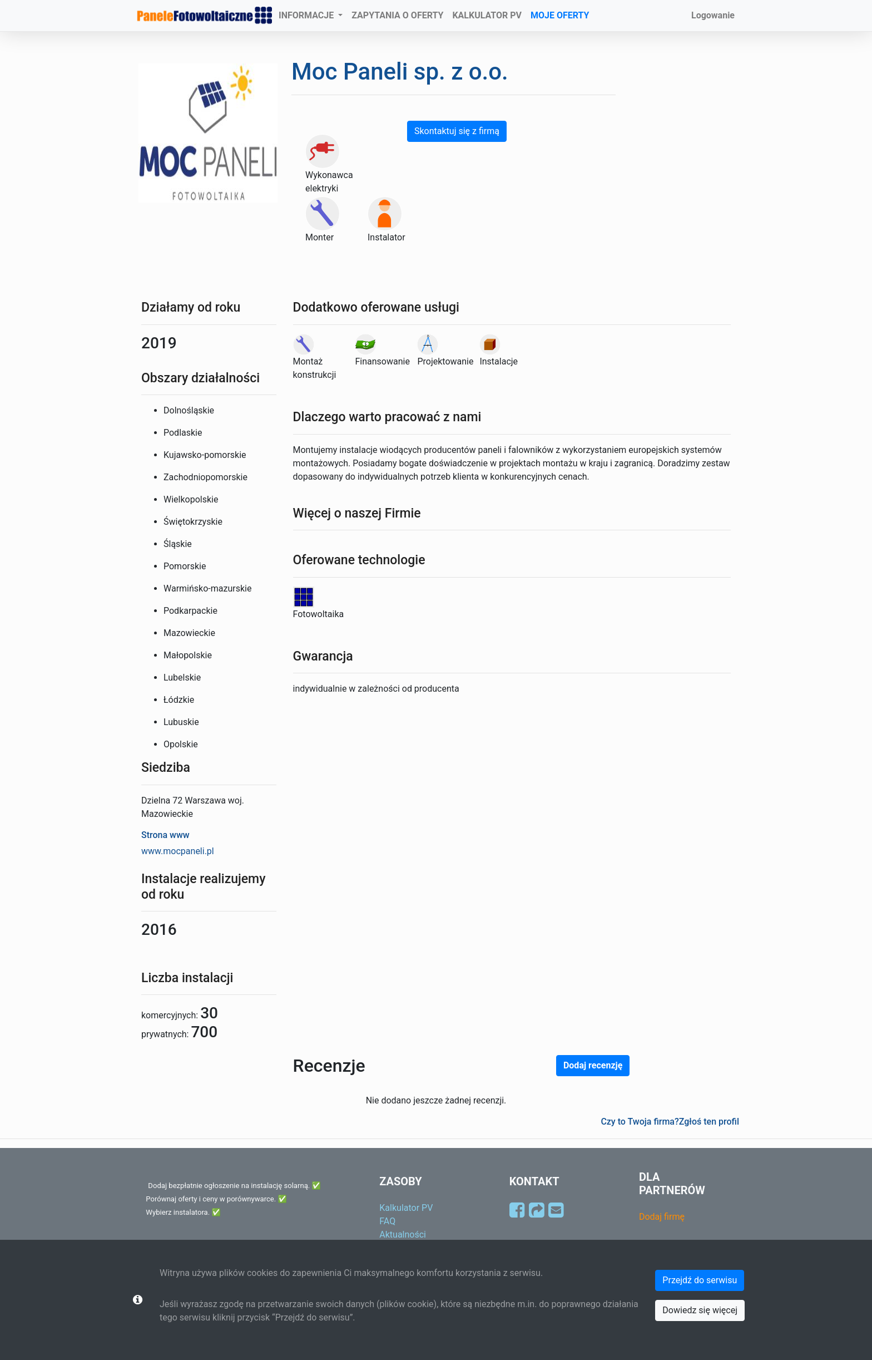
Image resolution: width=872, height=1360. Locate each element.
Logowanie (713, 15)
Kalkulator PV (406, 1208)
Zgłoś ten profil (709, 1121)
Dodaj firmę (662, 1216)
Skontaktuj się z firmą (456, 131)
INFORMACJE (307, 15)
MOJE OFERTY (560, 15)
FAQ (387, 1221)
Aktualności (402, 1234)
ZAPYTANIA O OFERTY (397, 15)
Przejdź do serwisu (699, 1280)
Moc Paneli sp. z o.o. (399, 71)
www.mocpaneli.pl (177, 851)
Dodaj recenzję (592, 1065)
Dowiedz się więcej (699, 1310)
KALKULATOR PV (487, 15)
